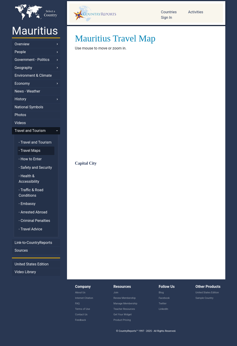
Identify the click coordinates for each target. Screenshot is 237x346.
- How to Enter (30, 159)
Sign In (166, 17)
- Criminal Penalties (34, 220)
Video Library (25, 272)
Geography (23, 67)
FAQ (77, 303)
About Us (80, 292)
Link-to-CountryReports (33, 242)
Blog (161, 292)
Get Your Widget (123, 314)
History (20, 99)
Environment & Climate (33, 75)
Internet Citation (84, 298)
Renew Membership (125, 298)
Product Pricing (122, 320)
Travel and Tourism (30, 130)
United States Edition (32, 264)
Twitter (163, 303)
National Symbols (29, 107)
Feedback (80, 320)
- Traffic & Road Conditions (31, 193)
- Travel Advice (30, 229)
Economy (22, 83)
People (20, 52)
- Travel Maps (29, 150)
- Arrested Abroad (33, 212)
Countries (169, 12)
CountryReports (112, 14)
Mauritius (35, 30)
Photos (20, 115)
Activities (195, 12)
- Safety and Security (35, 167)
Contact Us (81, 314)
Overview (22, 44)
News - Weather (27, 91)
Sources (21, 250)
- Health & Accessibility (29, 179)
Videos (20, 123)
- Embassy (27, 204)
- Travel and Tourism (35, 142)
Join (116, 292)
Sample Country (204, 298)
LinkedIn (163, 309)
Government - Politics (32, 59)
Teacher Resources (124, 309)
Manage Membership (125, 303)
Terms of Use (82, 309)
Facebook (164, 298)
